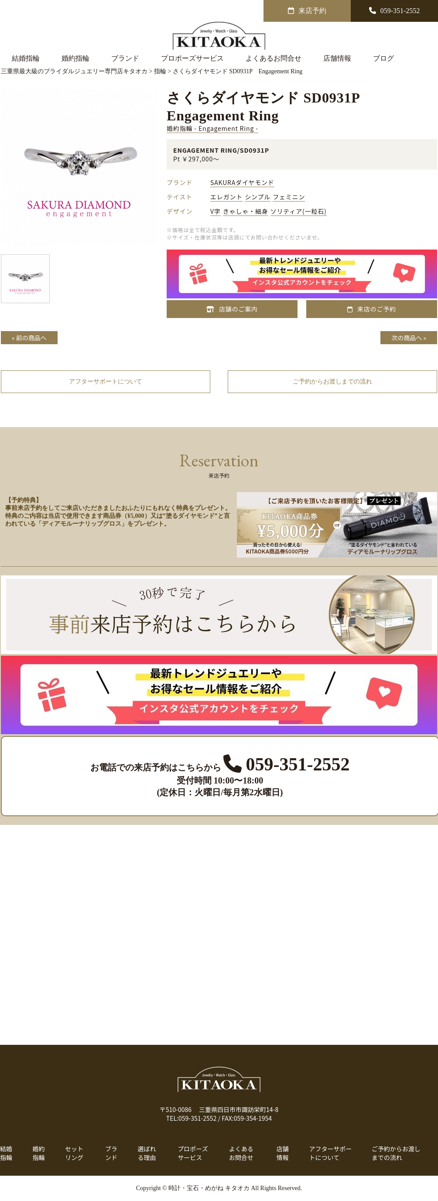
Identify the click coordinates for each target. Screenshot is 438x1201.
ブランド (125, 58)
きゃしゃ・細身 (245, 211)
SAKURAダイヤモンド (242, 182)
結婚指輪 (26, 58)
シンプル (257, 196)
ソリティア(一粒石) (298, 211)
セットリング (74, 1153)
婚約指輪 (75, 58)
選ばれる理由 (147, 1153)
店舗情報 (337, 58)
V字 (215, 211)
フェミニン (289, 196)
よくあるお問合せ (273, 58)
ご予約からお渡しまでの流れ (396, 1153)
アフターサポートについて (330, 1153)
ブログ (383, 58)
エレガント (226, 196)
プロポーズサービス (192, 58)
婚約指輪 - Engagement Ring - (212, 128)
